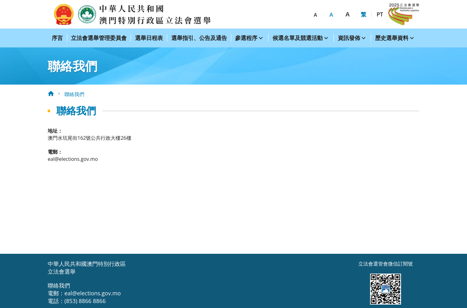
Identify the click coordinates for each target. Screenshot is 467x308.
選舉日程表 (149, 38)
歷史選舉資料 (391, 38)
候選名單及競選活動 (298, 38)
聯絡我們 (74, 94)
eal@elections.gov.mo (73, 159)
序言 (57, 38)
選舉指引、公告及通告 (199, 38)
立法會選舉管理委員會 (99, 38)
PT (380, 14)
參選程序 (246, 38)
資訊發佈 (349, 38)
